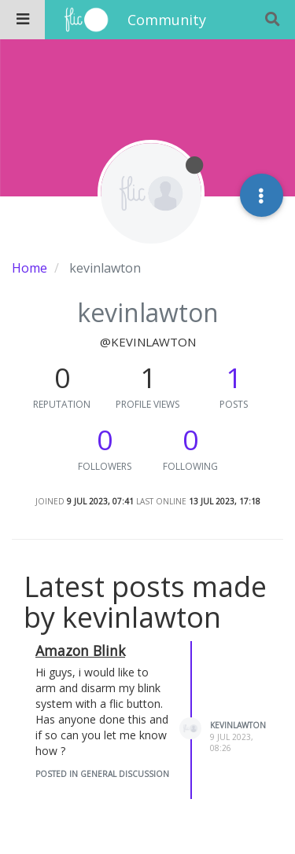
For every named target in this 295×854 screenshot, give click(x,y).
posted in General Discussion (102, 773)
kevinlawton (238, 725)
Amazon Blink (80, 650)
